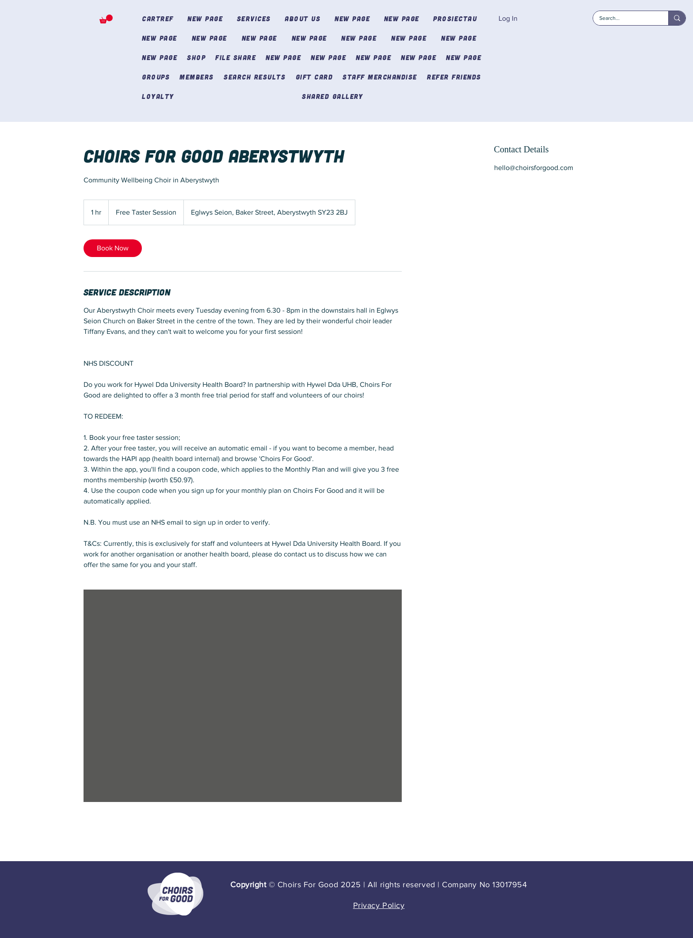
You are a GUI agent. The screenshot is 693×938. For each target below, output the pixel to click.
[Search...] (624, 18)
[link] (113, 248)
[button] (106, 19)
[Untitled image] (243, 696)
